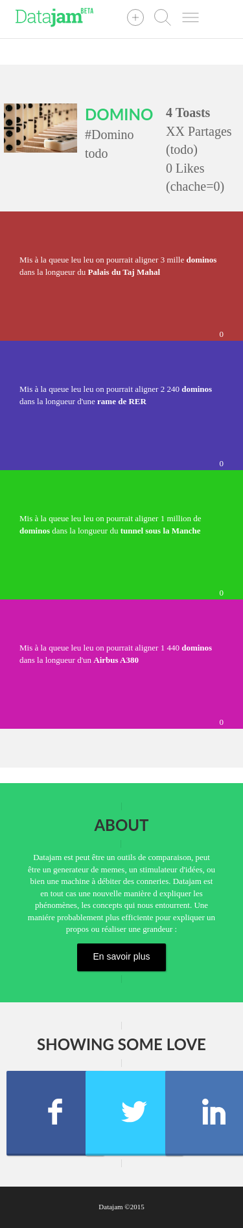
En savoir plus (121, 956)
